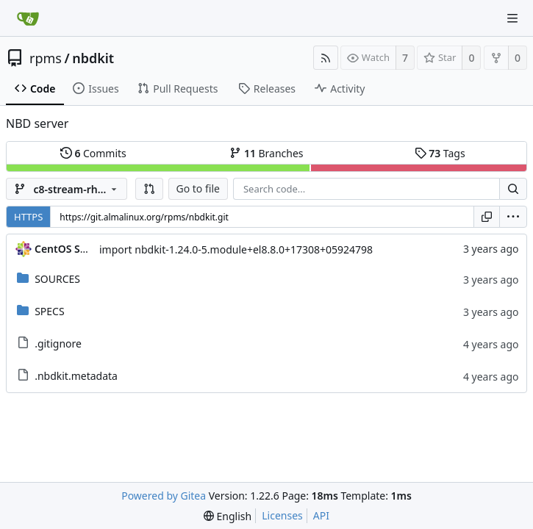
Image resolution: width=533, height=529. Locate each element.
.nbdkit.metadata (76, 376)
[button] (149, 189)
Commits (93, 153)
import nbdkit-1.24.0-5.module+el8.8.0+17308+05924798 (236, 249)
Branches (266, 153)
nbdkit (93, 58)
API (321, 515)
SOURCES (57, 279)
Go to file (198, 188)
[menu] (513, 217)
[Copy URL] (486, 217)
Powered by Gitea (163, 496)
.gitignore (58, 343)
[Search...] (513, 189)
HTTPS (28, 216)
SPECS (49, 311)
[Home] (28, 18)
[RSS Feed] (325, 58)
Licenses (282, 515)
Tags (440, 153)
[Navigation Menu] (512, 18)
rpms (45, 58)
